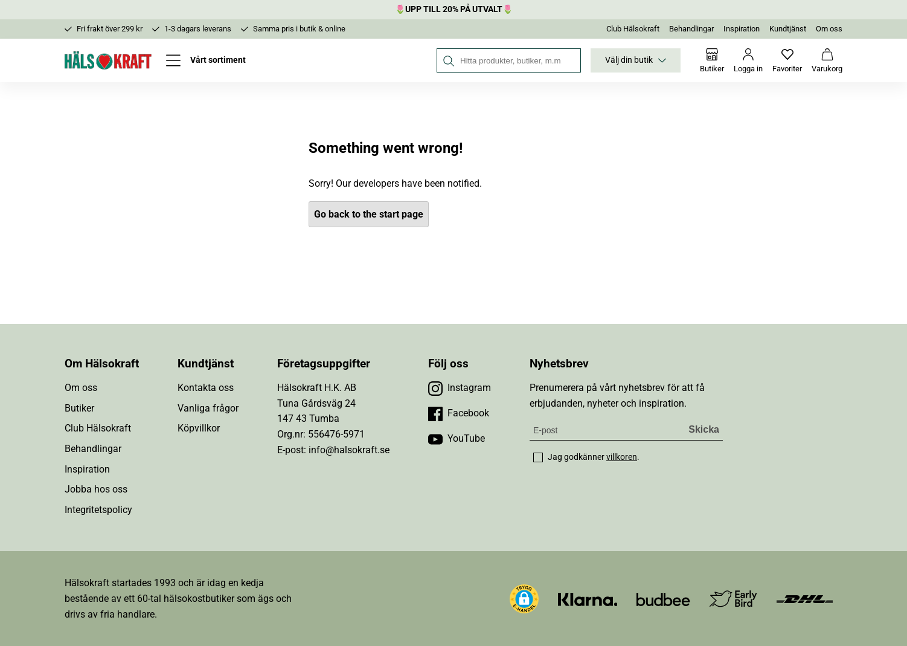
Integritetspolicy (98, 509)
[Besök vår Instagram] (459, 388)
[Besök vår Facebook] (458, 413)
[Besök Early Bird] (733, 598)
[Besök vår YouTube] (456, 439)
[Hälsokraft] (108, 60)
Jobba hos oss (96, 489)
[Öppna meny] (206, 60)
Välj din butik (635, 60)
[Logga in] (748, 60)
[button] (524, 598)
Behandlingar (691, 28)
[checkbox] (538, 457)
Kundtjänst (787, 28)
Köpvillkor (199, 428)
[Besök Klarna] (588, 598)
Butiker (79, 408)
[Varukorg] (827, 60)
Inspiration (741, 28)
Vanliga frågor (208, 408)
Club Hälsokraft (632, 28)
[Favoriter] (787, 60)
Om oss (829, 28)
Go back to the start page (368, 214)
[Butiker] (712, 60)
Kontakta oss (206, 387)
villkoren (621, 457)
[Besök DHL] (805, 598)
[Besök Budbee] (663, 598)
